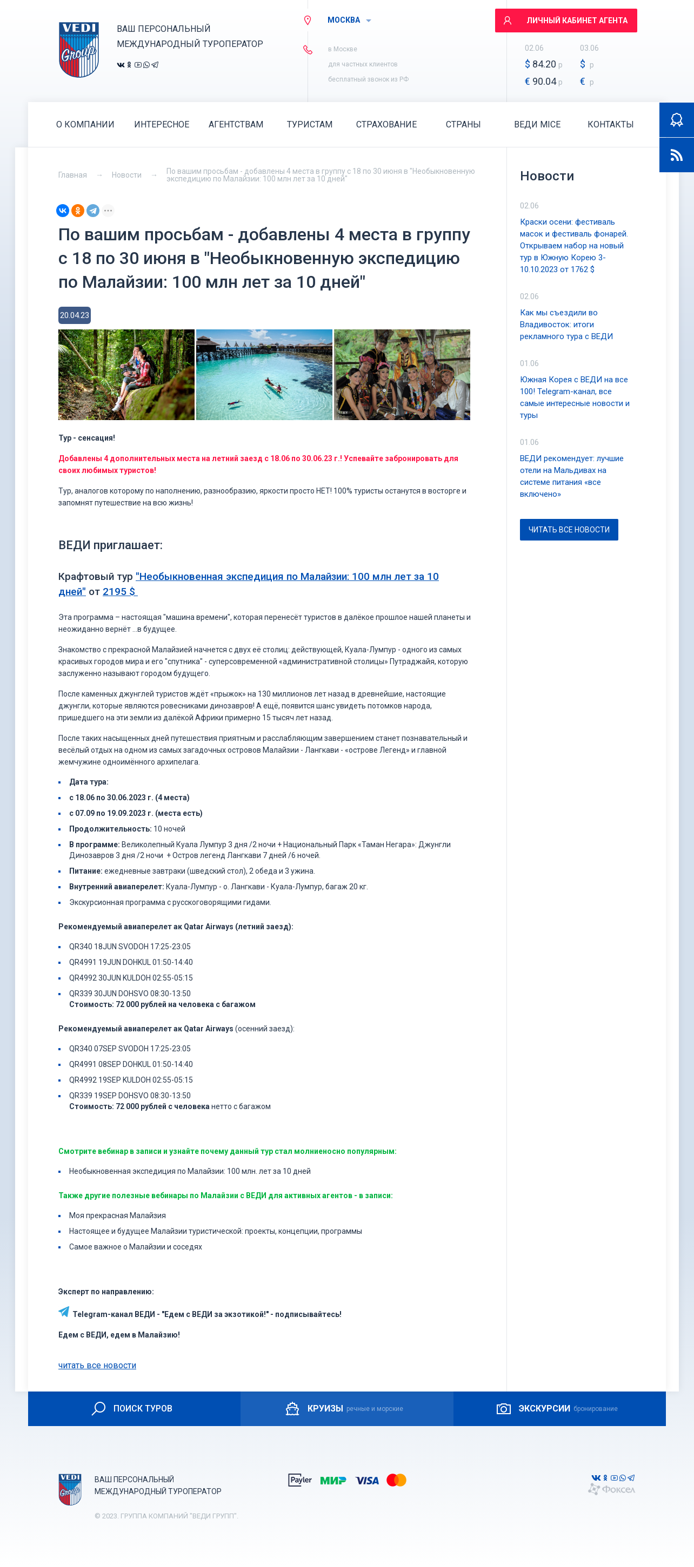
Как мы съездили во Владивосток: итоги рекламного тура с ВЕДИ (566, 324)
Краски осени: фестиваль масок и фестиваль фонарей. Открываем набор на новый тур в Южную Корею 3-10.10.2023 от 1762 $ (574, 245)
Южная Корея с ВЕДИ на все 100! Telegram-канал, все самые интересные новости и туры (575, 397)
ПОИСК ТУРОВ (131, 1408)
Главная (72, 175)
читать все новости (97, 1365)
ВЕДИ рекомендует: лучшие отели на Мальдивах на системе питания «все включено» (572, 476)
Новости (127, 175)
